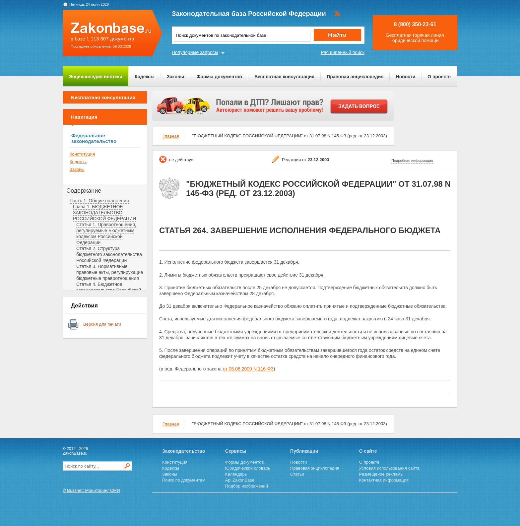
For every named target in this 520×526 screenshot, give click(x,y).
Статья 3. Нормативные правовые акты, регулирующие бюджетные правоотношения (109, 272)
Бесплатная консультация (284, 76)
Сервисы (235, 451)
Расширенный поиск (342, 52)
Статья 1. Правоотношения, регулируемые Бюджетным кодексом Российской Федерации (106, 233)
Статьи (297, 474)
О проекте (439, 76)
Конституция (82, 154)
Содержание (83, 190)
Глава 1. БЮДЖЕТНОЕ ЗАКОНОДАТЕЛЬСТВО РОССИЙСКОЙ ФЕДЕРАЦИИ (104, 212)
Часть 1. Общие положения (99, 200)
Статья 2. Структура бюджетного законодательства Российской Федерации (109, 254)
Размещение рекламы (381, 474)
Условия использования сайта (389, 468)
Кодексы (145, 76)
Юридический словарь (247, 468)
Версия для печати (102, 324)
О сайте (368, 451)
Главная (170, 136)
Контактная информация (384, 480)
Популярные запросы (195, 52)
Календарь (236, 474)
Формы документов (219, 76)
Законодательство (183, 451)
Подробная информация (412, 161)
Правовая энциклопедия (355, 76)
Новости (406, 76)
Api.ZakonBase (239, 480)
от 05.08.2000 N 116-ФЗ (248, 368)
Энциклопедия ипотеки (95, 76)
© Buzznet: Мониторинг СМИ (91, 490)
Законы (175, 76)
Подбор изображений (246, 486)
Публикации (304, 451)
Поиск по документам (183, 480)
